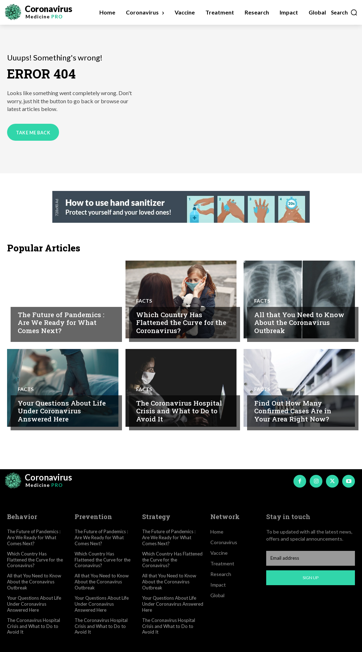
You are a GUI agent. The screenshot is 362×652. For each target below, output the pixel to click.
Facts (144, 300)
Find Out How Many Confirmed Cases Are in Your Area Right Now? (292, 411)
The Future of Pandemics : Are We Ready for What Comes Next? (61, 322)
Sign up (311, 577)
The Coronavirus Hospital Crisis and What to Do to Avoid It (179, 411)
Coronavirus (36, 300)
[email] (310, 558)
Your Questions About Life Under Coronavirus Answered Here (62, 411)
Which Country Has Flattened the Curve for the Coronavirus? (181, 322)
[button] (344, 12)
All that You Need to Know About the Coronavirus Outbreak (299, 322)
